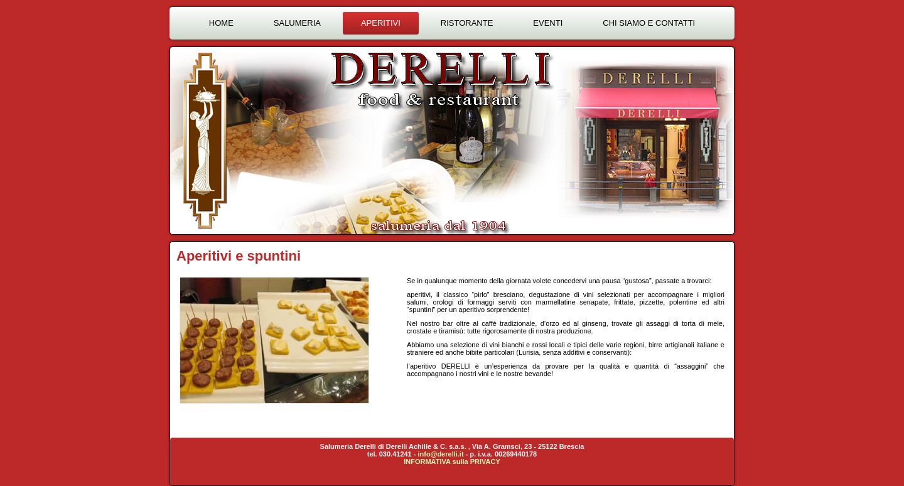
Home (221, 23)
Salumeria (297, 23)
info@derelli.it (441, 454)
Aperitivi (381, 23)
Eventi (547, 23)
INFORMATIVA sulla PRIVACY (452, 461)
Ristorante (467, 23)
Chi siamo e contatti (649, 23)
